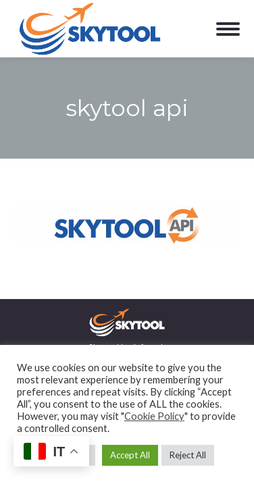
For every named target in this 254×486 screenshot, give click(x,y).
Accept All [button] (130, 455)
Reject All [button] (188, 455)
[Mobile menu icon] (227, 29)
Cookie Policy (154, 416)
